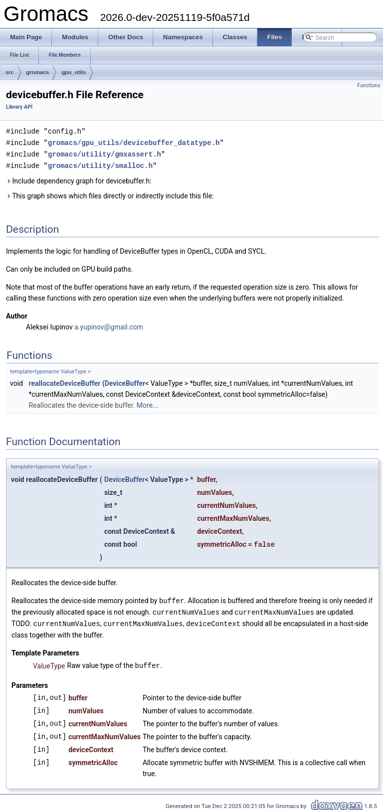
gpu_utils (73, 72)
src (9, 72)
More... (147, 403)
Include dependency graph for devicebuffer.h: (79, 179)
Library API (19, 107)
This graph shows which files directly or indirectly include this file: (110, 194)
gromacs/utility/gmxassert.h (104, 153)
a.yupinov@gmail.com (108, 325)
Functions (369, 85)
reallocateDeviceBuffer (64, 381)
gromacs (37, 72)
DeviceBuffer (125, 381)
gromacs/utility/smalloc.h (100, 163)
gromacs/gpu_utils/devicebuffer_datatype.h (133, 142)
